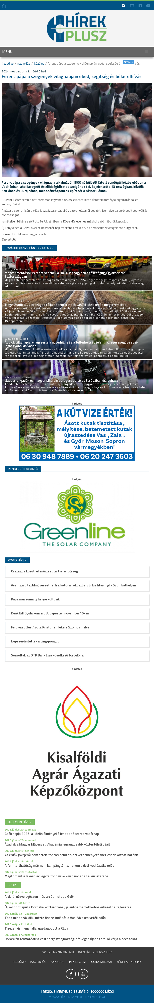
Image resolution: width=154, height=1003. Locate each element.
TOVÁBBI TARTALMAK (29, 248)
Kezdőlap (19, 962)
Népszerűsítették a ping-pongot (35, 641)
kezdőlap (8, 63)
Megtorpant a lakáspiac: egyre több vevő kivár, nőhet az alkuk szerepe (56, 876)
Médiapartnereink (129, 962)
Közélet (39, 63)
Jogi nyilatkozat (101, 962)
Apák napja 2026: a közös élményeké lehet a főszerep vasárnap (52, 833)
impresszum (77, 962)
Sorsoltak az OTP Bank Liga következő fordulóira (47, 655)
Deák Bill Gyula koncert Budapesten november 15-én (50, 613)
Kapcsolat (58, 962)
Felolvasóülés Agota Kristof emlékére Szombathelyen (51, 627)
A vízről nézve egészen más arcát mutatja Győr (39, 896)
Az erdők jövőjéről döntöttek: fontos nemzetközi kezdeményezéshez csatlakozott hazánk (71, 855)
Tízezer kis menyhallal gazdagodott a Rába (36, 928)
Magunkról (38, 962)
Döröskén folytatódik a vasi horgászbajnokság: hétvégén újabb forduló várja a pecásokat (71, 939)
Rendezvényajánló (23, 468)
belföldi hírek (19, 822)
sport (13, 885)
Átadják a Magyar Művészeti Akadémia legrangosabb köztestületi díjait (57, 844)
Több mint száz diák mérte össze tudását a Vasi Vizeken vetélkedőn (55, 917)
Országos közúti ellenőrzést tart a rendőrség (44, 571)
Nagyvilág (23, 63)
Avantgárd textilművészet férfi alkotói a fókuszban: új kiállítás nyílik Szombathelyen (73, 585)
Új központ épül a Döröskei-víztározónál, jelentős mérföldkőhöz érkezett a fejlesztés (68, 907)
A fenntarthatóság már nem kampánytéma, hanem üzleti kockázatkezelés (59, 865)
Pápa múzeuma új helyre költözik (35, 599)
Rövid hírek (17, 560)
